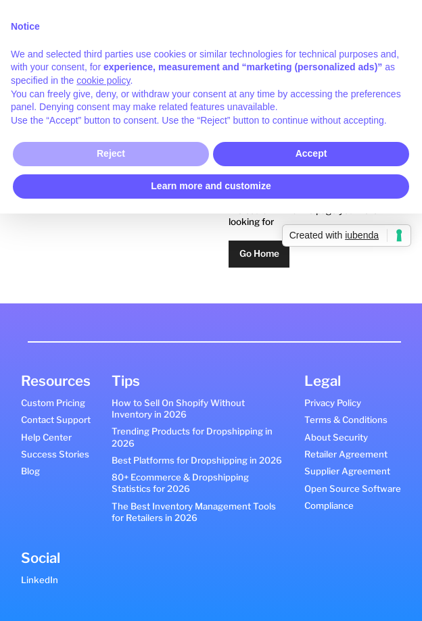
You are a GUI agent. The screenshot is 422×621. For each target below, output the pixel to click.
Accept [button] (311, 153)
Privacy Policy (332, 402)
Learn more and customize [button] (211, 185)
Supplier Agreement (347, 471)
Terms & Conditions (346, 419)
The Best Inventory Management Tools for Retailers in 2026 (194, 512)
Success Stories (55, 454)
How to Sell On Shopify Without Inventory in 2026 (178, 408)
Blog (30, 471)
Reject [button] (111, 153)
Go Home (259, 253)
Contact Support (56, 419)
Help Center (46, 437)
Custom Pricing (53, 402)
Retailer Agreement (346, 454)
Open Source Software (352, 488)
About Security (336, 437)
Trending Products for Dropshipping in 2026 (192, 437)
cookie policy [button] (103, 80)
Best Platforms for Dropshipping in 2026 (197, 460)
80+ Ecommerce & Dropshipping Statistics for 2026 (180, 483)
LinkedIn (39, 579)
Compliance (329, 505)
